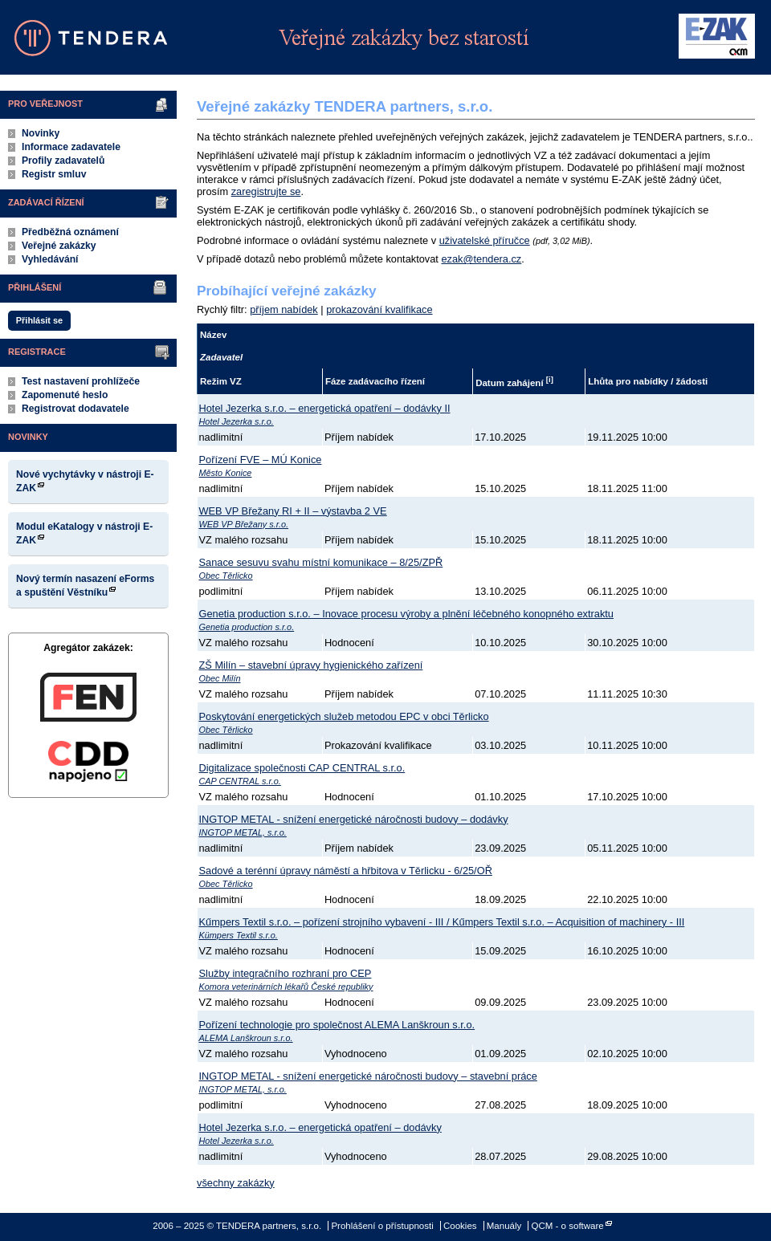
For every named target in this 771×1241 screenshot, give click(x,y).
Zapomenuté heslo (65, 395)
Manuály (504, 1226)
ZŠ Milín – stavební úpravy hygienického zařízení (311, 665)
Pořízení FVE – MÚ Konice (260, 460)
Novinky (40, 133)
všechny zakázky (236, 1183)
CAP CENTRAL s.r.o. (240, 781)
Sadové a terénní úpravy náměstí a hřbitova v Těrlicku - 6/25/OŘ (345, 871)
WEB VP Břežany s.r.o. (244, 524)
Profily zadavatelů (63, 160)
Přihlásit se (39, 320)
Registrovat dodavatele (75, 408)
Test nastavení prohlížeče (81, 381)
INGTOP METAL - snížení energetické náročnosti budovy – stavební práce (368, 1076)
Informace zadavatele (71, 147)
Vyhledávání (50, 259)
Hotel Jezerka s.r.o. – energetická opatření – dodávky (320, 1127)
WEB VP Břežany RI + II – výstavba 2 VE (293, 511)
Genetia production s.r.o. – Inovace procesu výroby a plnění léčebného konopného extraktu (406, 614)
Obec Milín (220, 678)
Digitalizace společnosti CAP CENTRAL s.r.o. (302, 768)
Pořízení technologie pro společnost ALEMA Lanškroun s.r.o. (337, 1025)
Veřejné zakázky (59, 245)
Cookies (460, 1226)
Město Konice (225, 473)
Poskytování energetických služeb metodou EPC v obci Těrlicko (344, 716)
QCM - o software (568, 1226)
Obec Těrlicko (226, 575)
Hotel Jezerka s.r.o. (236, 421)
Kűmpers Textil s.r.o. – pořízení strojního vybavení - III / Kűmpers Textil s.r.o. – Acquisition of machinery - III (442, 922)
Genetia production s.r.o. (247, 627)
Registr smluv (54, 174)
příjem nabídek (284, 309)
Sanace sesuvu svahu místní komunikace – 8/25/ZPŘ (321, 562)
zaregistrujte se (266, 191)
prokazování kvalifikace (379, 309)
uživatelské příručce (484, 240)
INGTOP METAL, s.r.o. (243, 832)
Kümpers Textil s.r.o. (238, 935)
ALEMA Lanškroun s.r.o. (246, 1038)
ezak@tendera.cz (481, 259)
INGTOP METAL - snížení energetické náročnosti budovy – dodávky (353, 819)
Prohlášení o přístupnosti (382, 1226)
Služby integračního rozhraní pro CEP (285, 973)
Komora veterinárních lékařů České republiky (286, 986)
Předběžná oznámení (70, 232)
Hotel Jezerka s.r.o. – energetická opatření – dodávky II (325, 408)
